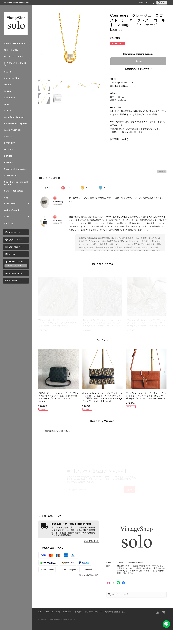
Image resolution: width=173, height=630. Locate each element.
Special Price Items (15, 43)
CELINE (8, 72)
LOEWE (7, 84)
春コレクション (11, 50)
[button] (40, 372)
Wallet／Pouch (12, 210)
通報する (162, 171)
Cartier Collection (13, 191)
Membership (16, 262)
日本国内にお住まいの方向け (138, 69)
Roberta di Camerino (15, 169)
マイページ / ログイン (16, 266)
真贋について (15, 240)
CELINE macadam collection (16, 183)
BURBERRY (10, 97)
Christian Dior (11, 78)
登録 (129, 490)
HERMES (8, 162)
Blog (12, 254)
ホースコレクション (14, 56)
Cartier (8, 136)
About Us (143, 2)
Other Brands (11, 175)
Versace (8, 149)
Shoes (7, 217)
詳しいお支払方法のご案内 (88, 575)
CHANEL (8, 156)
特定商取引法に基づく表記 (115, 612)
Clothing (8, 223)
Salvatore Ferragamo (15, 123)
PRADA (7, 91)
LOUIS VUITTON (12, 130)
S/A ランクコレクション (15, 64)
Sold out (138, 61)
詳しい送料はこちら (91, 541)
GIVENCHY (9, 143)
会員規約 (78, 612)
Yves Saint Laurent (14, 117)
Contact (14, 280)
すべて (47, 188)
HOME (40, 612)
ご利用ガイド (15, 247)
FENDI (7, 104)
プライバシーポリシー (93, 612)
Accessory (10, 204)
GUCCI (7, 110)
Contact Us (67, 612)
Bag (6, 197)
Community (15, 273)
